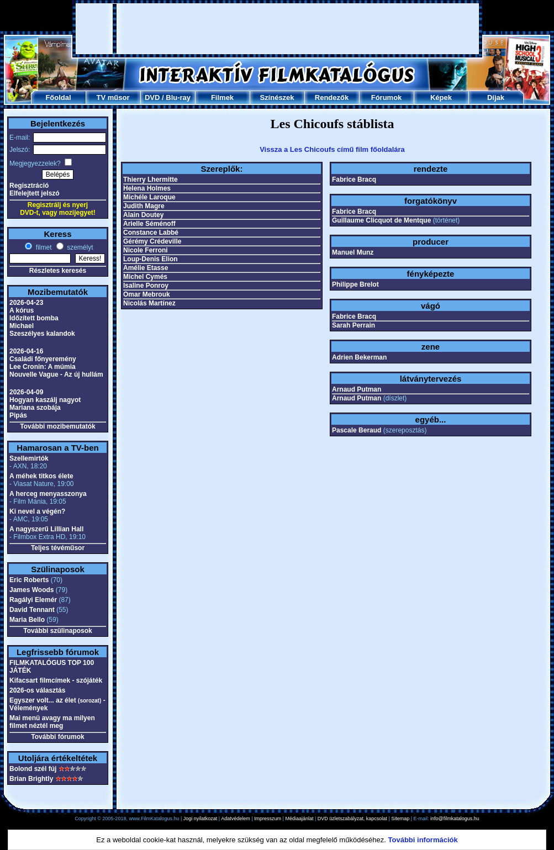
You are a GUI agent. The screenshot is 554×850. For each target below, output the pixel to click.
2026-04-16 (26, 351)
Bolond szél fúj (32, 769)
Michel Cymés (145, 277)
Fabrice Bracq (354, 179)
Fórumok (386, 97)
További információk (423, 840)
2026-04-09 (26, 392)
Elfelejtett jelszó (34, 193)
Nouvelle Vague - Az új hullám (56, 374)
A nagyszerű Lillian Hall (46, 529)
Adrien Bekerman (359, 357)
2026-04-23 (26, 303)
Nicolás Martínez (149, 303)
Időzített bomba (34, 318)
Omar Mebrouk (146, 294)
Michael (21, 326)
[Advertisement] (277, 29)
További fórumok (57, 737)
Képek (441, 97)
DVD (152, 97)
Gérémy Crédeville (152, 241)
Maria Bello (27, 620)
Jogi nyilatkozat (200, 818)
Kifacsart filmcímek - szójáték (55, 680)
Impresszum (267, 818)
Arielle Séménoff (149, 224)
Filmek (222, 97)
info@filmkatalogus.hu (454, 818)
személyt (79, 247)
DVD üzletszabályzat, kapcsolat (352, 818)
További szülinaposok (57, 631)
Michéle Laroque (149, 197)
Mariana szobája (35, 407)
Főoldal (58, 97)
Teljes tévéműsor (58, 548)
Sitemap (400, 818)
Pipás (18, 415)
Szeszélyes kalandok (42, 333)
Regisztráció (29, 185)
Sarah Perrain (353, 325)
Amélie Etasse (145, 268)
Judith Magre (144, 206)
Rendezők (332, 97)
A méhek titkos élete (41, 476)
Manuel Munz (352, 252)
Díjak (495, 97)
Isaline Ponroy (145, 285)
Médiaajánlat (299, 818)
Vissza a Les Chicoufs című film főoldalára (332, 149)
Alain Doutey (143, 215)
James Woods (31, 590)
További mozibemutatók (57, 426)
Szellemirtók (29, 458)
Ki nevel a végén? (37, 511)
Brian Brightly (31, 779)
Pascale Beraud (356, 430)
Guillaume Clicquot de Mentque (381, 220)
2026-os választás (37, 690)
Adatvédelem (235, 818)
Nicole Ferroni (145, 250)
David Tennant (32, 610)
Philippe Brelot (355, 284)
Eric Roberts (29, 580)
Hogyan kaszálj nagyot (45, 400)
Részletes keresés (57, 270)
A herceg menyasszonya (48, 494)
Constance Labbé (150, 232)
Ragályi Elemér (33, 600)
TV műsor (113, 97)
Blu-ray (178, 97)
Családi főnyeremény (42, 359)
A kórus (21, 310)
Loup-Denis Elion (150, 259)
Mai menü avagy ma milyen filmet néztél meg (52, 722)
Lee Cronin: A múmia (42, 367)
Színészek (277, 97)
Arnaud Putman (356, 389)
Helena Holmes (147, 188)
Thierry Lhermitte (150, 179)
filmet (42, 247)
